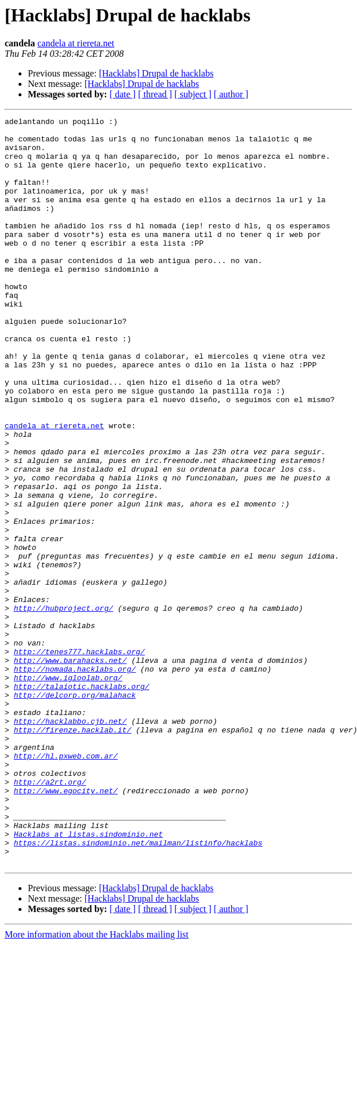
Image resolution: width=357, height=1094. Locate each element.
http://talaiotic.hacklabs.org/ (82, 801)
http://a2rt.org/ (50, 915)
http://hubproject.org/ (64, 707)
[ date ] (123, 94)
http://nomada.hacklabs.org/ (75, 780)
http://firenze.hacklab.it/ (73, 853)
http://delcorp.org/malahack (75, 811)
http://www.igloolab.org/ (68, 790)
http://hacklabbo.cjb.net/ (70, 842)
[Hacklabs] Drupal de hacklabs (156, 73)
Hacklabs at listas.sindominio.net (88, 978)
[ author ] (231, 94)
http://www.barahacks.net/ (70, 769)
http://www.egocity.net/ (66, 926)
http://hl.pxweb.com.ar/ (66, 884)
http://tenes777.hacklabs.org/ (79, 759)
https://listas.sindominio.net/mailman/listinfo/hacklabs (138, 988)
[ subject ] (193, 94)
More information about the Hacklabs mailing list (96, 1084)
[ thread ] (155, 94)
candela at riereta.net (75, 43)
